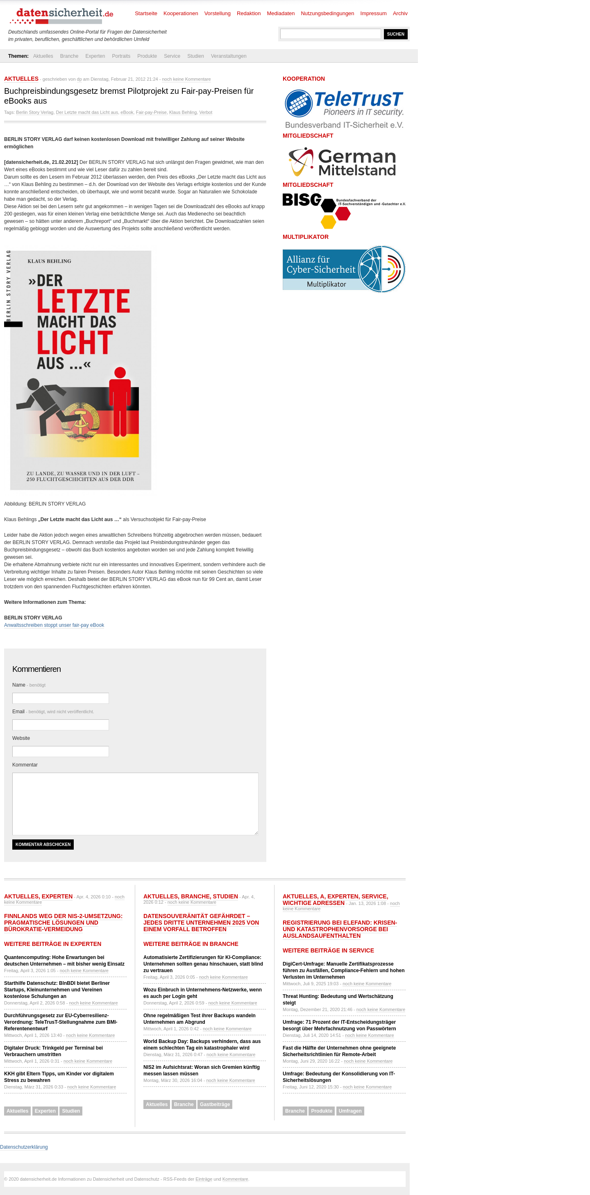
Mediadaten (281, 13)
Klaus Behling (183, 112)
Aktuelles (43, 56)
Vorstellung (217, 13)
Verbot (205, 112)
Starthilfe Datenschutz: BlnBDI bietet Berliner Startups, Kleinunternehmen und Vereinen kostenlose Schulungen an (57, 989)
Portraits (121, 56)
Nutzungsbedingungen (327, 13)
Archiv (400, 13)
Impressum (374, 13)
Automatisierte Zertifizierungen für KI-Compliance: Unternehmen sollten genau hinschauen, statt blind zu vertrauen (203, 964)
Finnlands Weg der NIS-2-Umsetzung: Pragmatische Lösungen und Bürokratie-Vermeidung (63, 922)
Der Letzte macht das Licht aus (87, 112)
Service (172, 56)
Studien (195, 56)
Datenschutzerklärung (24, 1147)
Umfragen (350, 1111)
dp (79, 79)
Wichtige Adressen (314, 903)
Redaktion (249, 13)
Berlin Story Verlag (34, 112)
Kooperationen (180, 13)
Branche (69, 56)
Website (21, 738)
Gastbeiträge (215, 1104)
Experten (95, 56)
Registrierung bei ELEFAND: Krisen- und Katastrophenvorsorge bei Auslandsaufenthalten (340, 929)
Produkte (147, 56)
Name (28, 685)
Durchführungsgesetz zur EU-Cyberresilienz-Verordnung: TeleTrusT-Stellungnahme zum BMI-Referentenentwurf (60, 1022)
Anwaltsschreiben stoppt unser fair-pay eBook (54, 625)
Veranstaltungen (229, 56)
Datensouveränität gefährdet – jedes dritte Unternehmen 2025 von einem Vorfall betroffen (201, 922)
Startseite (146, 13)
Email (53, 711)
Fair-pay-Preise (151, 112)
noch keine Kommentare (186, 79)
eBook (126, 112)
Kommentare (235, 1179)
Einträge (203, 1179)
